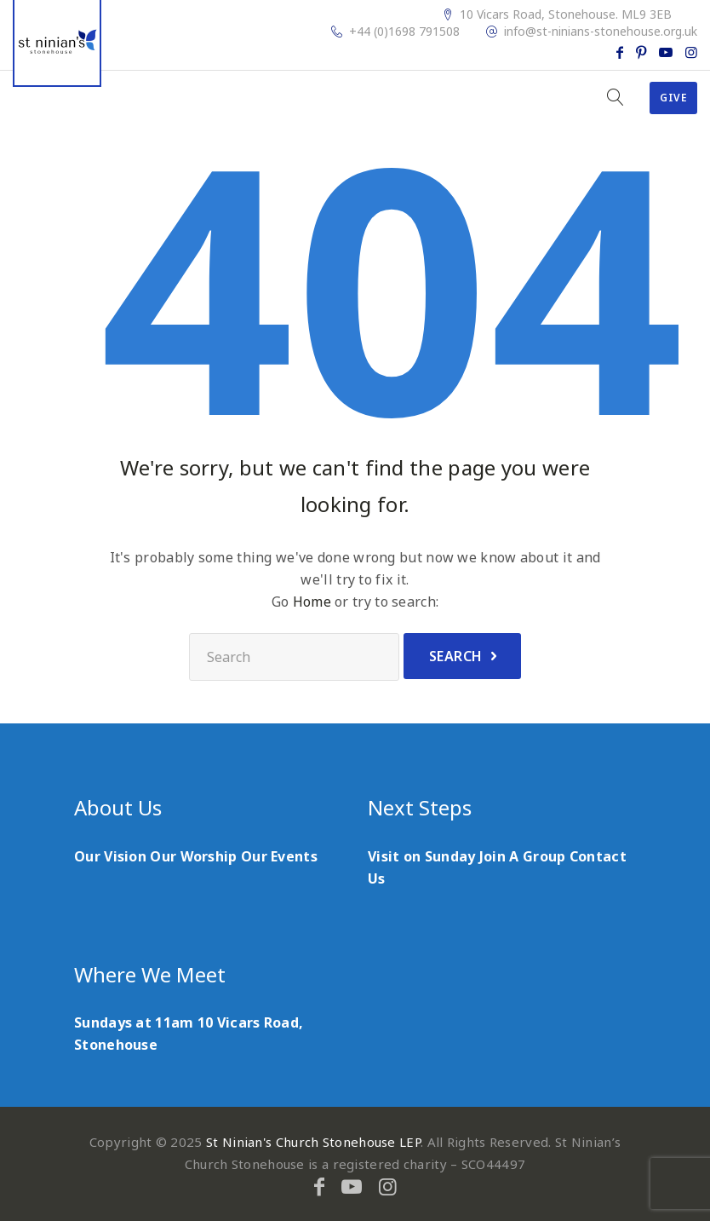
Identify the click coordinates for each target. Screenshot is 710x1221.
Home (312, 601)
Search (456, 656)
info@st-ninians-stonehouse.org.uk (600, 31)
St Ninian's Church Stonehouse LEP (313, 1141)
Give (673, 97)
